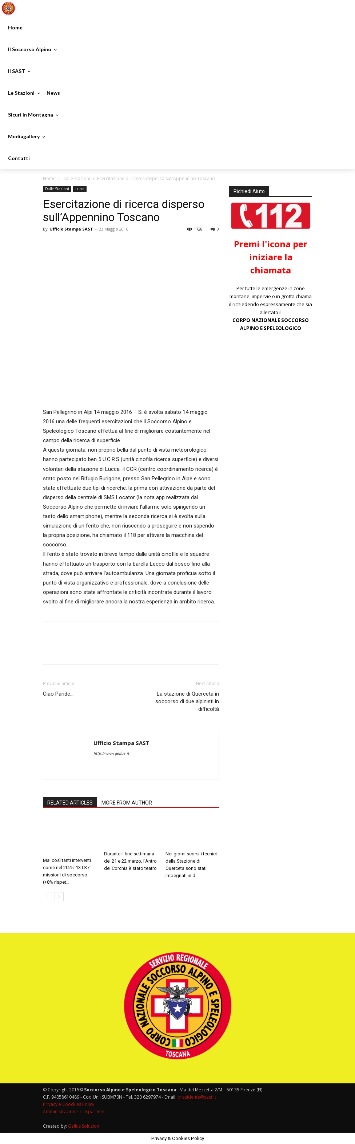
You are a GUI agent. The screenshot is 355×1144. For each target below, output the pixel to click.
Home (49, 178)
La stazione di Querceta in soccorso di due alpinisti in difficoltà (187, 701)
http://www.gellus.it (111, 753)
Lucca (79, 188)
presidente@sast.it (196, 1097)
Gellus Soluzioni (84, 1126)
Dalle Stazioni (76, 178)
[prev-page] (47, 896)
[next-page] (59, 896)
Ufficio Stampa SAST (71, 229)
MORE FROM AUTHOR (126, 803)
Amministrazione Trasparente (73, 1111)
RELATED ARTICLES (70, 803)
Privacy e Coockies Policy (68, 1104)
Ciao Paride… (58, 694)
